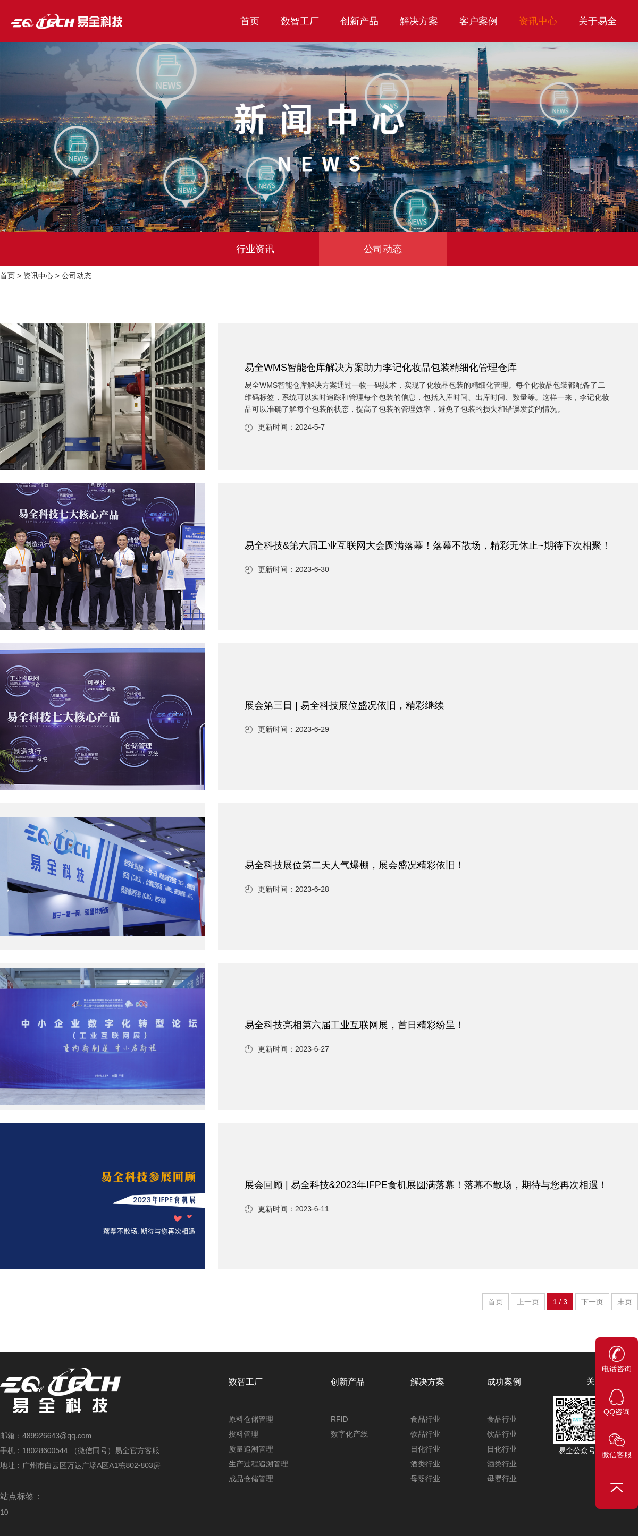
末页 (624, 1302)
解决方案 (419, 21)
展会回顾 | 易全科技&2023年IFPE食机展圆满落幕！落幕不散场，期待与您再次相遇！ (426, 1185)
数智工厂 (300, 21)
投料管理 (243, 1434)
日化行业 (425, 1449)
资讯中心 (538, 21)
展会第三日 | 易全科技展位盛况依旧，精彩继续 (344, 705)
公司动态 (383, 249)
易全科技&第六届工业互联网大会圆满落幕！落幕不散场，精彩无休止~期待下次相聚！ (428, 545)
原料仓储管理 (251, 1419)
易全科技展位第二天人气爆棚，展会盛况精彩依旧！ (355, 865)
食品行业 (425, 1419)
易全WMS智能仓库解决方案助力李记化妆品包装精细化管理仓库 (381, 367)
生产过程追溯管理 (258, 1464)
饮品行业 (425, 1434)
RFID (339, 1419)
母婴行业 (425, 1478)
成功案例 (504, 1381)
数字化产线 (349, 1434)
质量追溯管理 (251, 1449)
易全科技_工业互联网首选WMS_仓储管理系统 (90, 21)
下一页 (592, 1302)
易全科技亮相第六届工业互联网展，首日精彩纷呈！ (355, 1025)
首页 (249, 21)
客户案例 (478, 21)
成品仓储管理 (251, 1478)
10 (4, 1512)
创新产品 (359, 21)
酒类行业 (425, 1464)
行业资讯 (255, 249)
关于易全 (597, 21)
